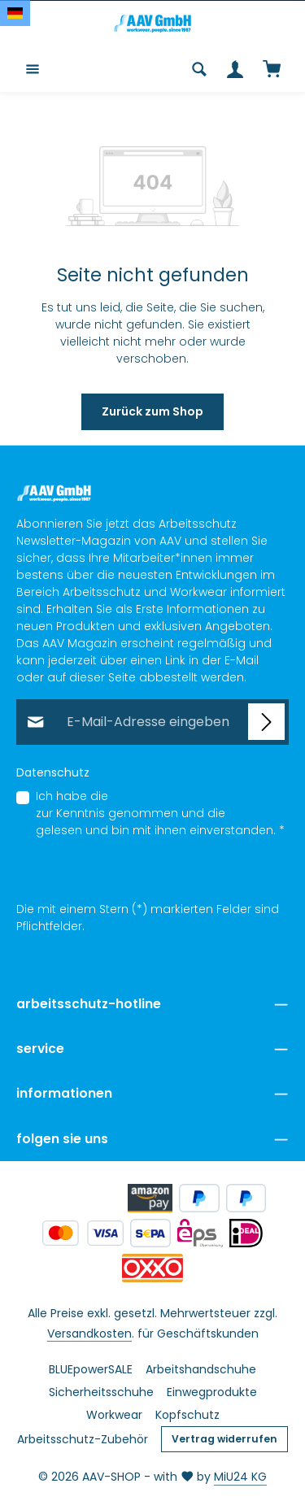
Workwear (114, 1415)
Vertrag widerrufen (224, 1439)
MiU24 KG (240, 1476)
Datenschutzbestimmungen (192, 797)
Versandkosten (89, 1333)
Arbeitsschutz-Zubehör (82, 1439)
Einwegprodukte (212, 1392)
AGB (240, 814)
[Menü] (32, 69)
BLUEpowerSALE (91, 1369)
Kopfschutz (187, 1415)
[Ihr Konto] (235, 69)
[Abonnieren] (266, 722)
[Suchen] (199, 69)
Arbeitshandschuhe (201, 1369)
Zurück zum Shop (152, 411)
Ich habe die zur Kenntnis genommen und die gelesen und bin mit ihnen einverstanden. (160, 814)
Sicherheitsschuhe (101, 1392)
